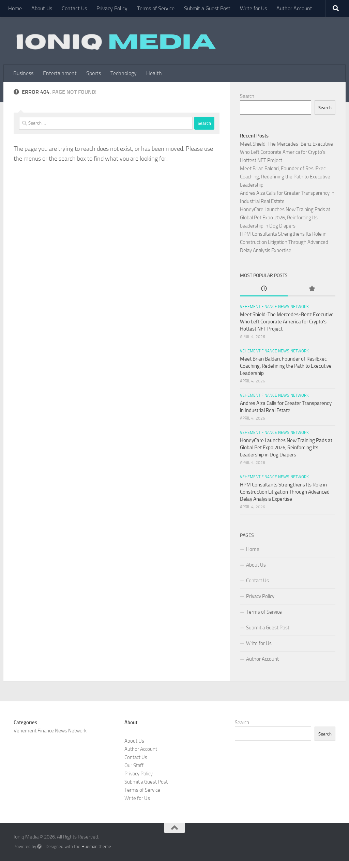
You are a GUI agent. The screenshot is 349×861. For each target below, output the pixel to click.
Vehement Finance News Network (274, 306)
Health (154, 73)
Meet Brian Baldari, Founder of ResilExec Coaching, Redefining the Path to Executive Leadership (285, 176)
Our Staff (133, 765)
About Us (41, 8)
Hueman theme (96, 846)
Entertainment (60, 73)
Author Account (294, 8)
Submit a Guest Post (207, 8)
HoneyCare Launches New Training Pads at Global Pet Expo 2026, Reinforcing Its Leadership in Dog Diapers (285, 217)
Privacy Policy (111, 8)
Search (247, 96)
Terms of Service (155, 8)
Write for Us (253, 8)
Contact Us (74, 8)
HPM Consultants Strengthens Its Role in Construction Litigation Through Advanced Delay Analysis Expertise (284, 242)
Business (23, 73)
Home (15, 8)
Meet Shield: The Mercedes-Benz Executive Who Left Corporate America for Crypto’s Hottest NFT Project (286, 152)
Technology (123, 73)
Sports (93, 73)
